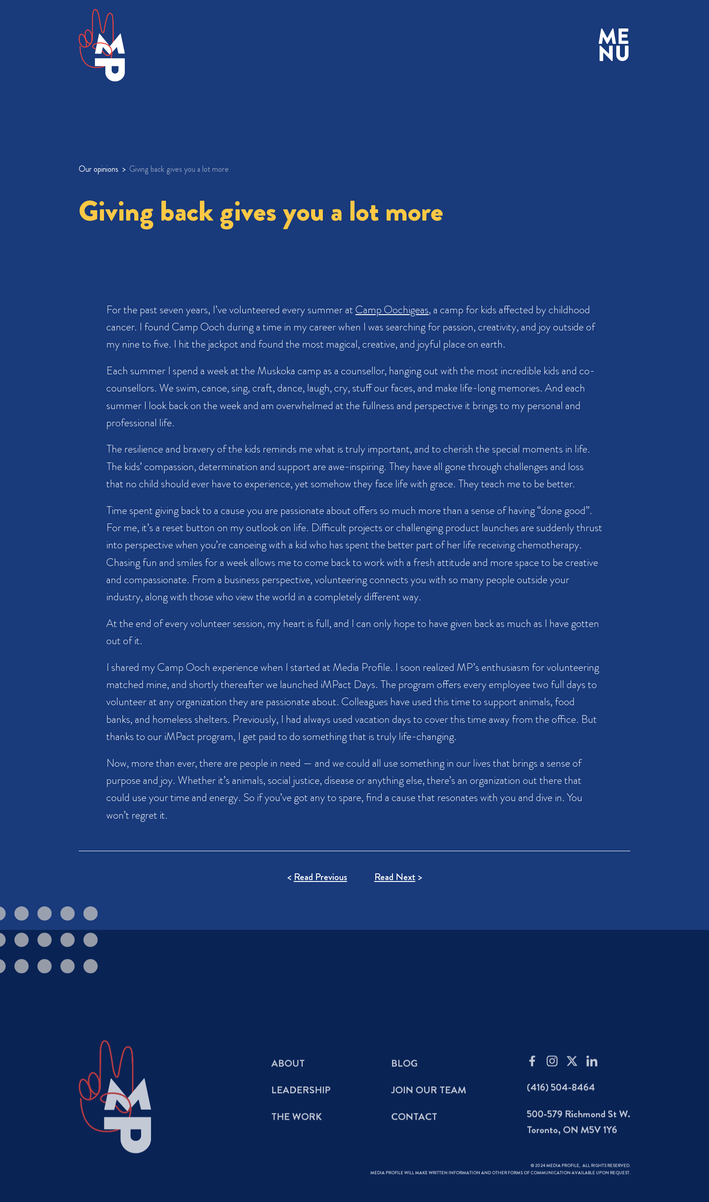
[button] (614, 45)
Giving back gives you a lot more (179, 169)
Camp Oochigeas (392, 309)
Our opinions (98, 169)
